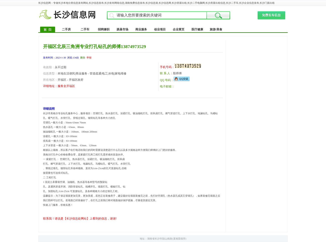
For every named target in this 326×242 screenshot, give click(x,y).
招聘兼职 (104, 29)
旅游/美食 (216, 29)
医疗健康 (197, 29)
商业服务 (141, 29)
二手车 (85, 29)
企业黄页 (178, 29)
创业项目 (160, 29)
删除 (82, 57)
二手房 (66, 29)
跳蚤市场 (122, 29)
